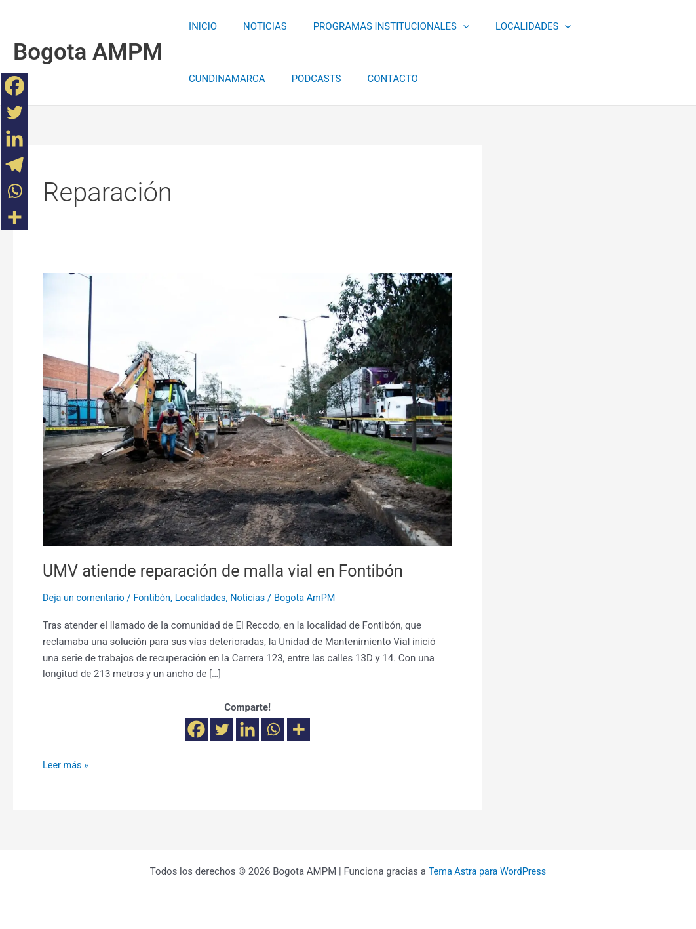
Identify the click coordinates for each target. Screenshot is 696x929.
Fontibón (155, 598)
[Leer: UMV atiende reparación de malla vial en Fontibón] (247, 409)
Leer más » (66, 763)
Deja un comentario (85, 598)
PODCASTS (210, 79)
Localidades (206, 598)
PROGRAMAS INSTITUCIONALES (375, 26)
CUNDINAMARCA (606, 26)
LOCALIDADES (510, 26)
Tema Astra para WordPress (487, 871)
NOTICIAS (255, 26)
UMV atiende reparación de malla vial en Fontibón (230, 571)
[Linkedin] (247, 729)
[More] (298, 729)
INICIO (199, 26)
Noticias (255, 598)
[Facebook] (196, 729)
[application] (446, 26)
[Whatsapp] (272, 729)
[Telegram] (14, 165)
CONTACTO (280, 79)
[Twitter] (221, 729)
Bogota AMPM (88, 52)
